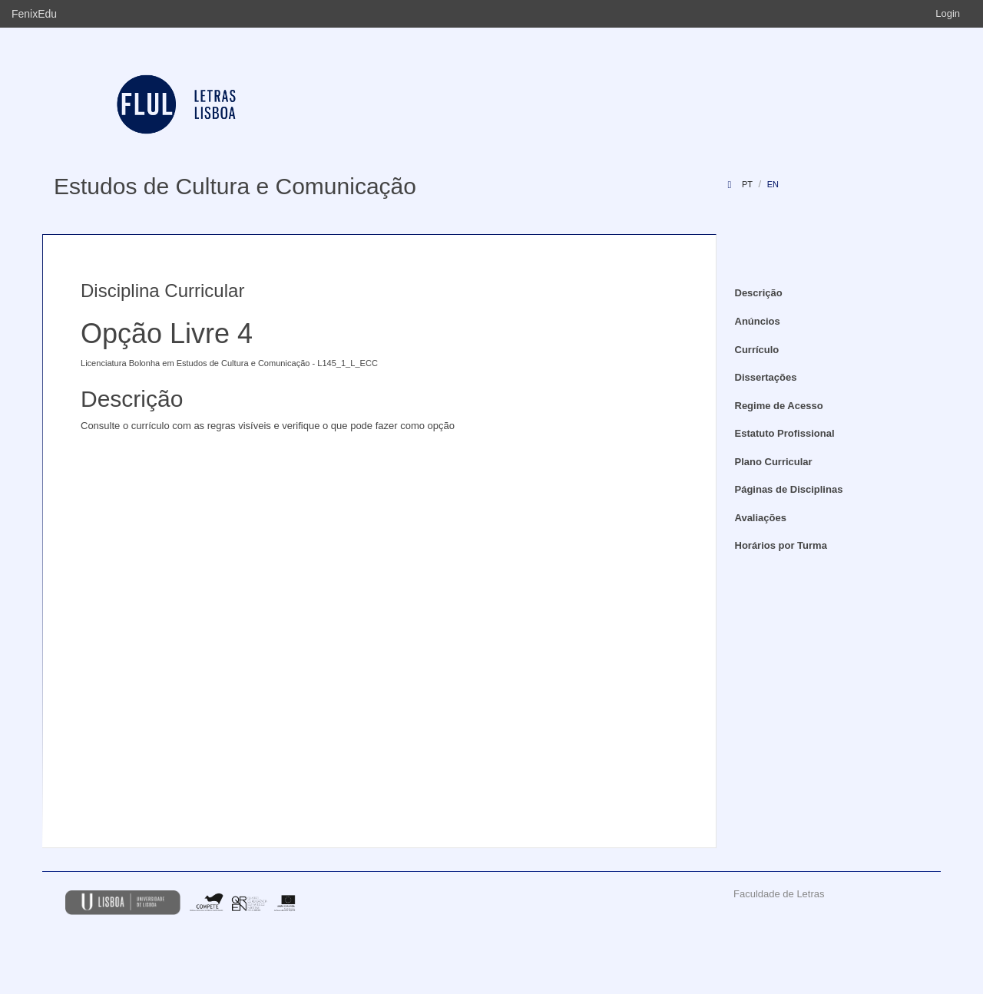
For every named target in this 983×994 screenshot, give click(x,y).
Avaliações (760, 517)
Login (947, 13)
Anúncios (757, 321)
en (773, 184)
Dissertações (766, 377)
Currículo (757, 349)
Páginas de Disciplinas (789, 489)
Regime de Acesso (779, 405)
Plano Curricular (774, 461)
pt (747, 184)
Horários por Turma (781, 545)
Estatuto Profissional (785, 433)
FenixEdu (34, 14)
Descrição (759, 293)
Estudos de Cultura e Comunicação (235, 186)
